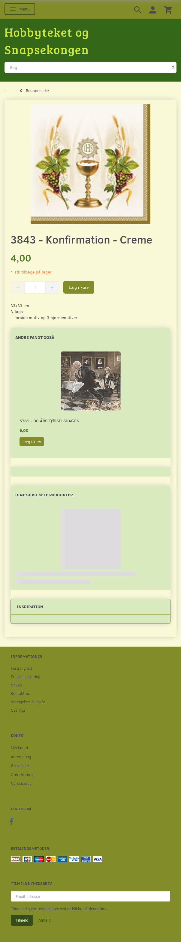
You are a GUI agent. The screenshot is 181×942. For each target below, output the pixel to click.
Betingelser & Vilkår (28, 701)
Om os (16, 684)
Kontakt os (20, 693)
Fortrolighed (21, 668)
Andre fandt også (34, 337)
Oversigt (18, 710)
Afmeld (44, 920)
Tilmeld (22, 920)
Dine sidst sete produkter (44, 495)
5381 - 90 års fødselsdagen (49, 420)
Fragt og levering (25, 676)
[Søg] (173, 67)
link (103, 908)
